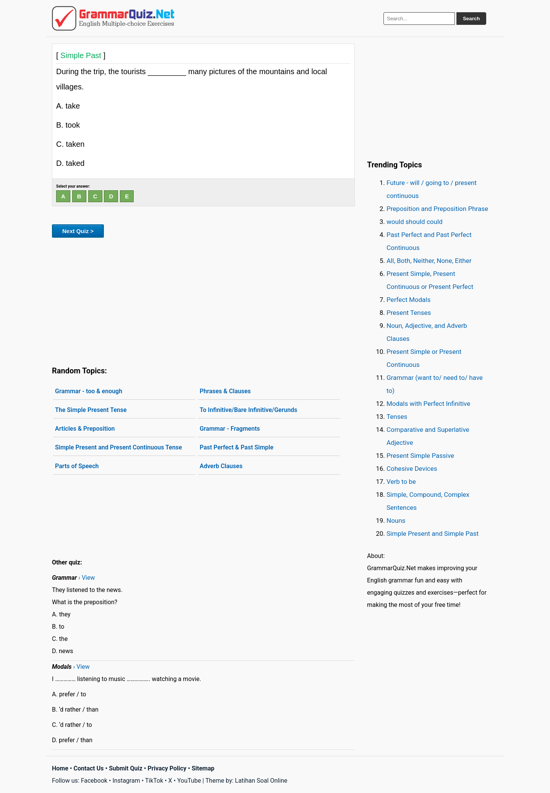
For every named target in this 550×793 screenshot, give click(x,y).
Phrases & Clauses (225, 391)
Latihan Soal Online (261, 780)
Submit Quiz (125, 768)
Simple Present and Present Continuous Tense (118, 447)
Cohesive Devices (412, 468)
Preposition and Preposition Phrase (437, 208)
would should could (415, 221)
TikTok (154, 780)
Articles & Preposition (85, 428)
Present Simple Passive (420, 455)
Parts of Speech (77, 466)
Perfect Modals (408, 299)
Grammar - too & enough (88, 391)
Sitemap (203, 768)
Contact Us (89, 768)
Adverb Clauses (221, 466)
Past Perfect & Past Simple (236, 447)
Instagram (126, 780)
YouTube (189, 780)
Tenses (397, 416)
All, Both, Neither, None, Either (429, 260)
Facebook (94, 780)
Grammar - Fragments (230, 428)
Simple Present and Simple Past (433, 533)
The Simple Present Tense (91, 410)
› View (86, 577)
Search (471, 18)
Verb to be (401, 481)
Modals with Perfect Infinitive (428, 403)
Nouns (396, 520)
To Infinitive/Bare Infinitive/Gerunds (249, 410)
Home (60, 768)
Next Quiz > (78, 231)
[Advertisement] (203, 300)
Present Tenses (409, 312)
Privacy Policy (167, 768)
